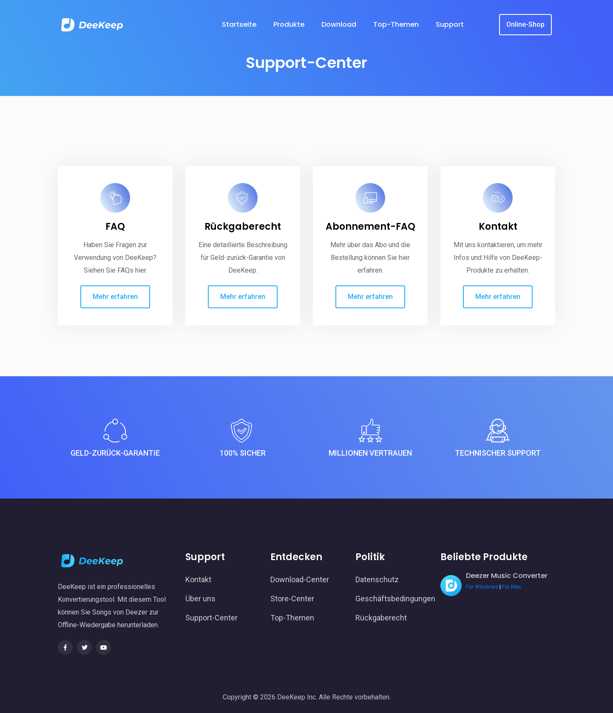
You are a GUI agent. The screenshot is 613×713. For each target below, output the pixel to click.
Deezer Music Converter (507, 576)
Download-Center (299, 579)
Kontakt (498, 226)
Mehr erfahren (115, 297)
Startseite (239, 24)
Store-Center (292, 598)
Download (338, 24)
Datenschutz (377, 579)
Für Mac (512, 586)
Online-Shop (525, 24)
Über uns (200, 598)
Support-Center (211, 617)
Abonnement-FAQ (370, 226)
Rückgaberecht (242, 226)
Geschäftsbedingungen (391, 598)
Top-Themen (396, 24)
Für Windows (482, 586)
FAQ (115, 226)
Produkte (288, 24)
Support (450, 24)
